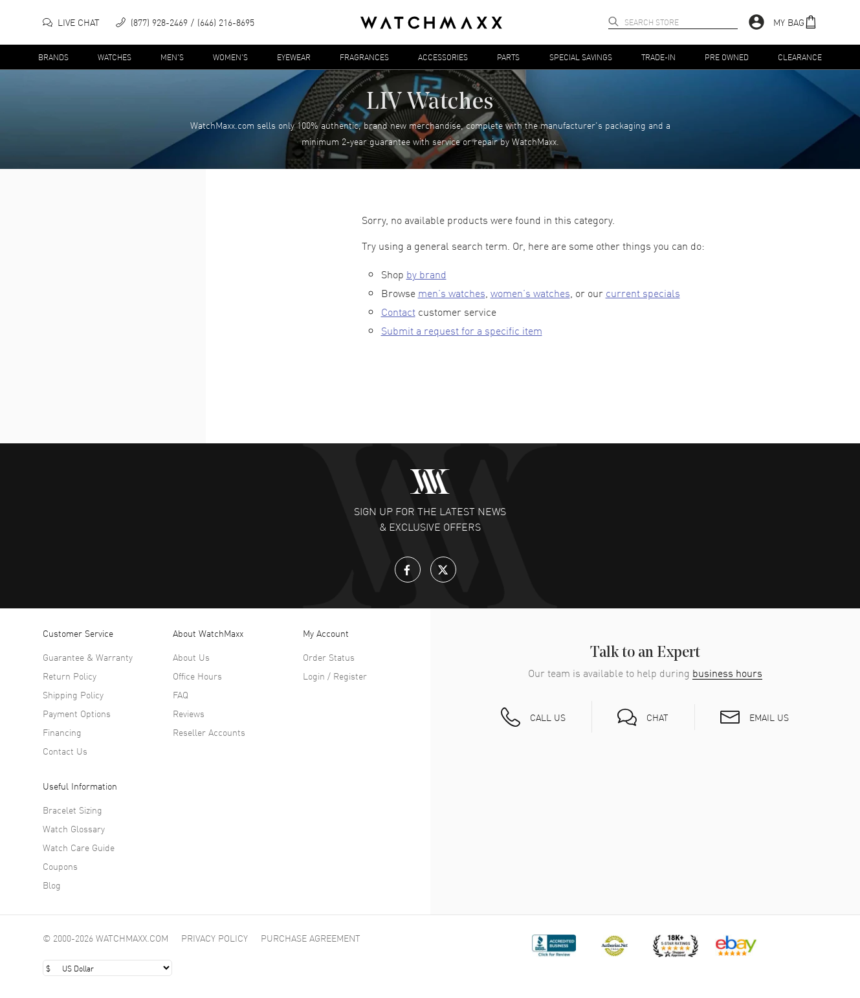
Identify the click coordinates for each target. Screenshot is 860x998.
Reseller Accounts (209, 732)
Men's (172, 56)
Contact (398, 311)
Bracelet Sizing (72, 810)
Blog (52, 885)
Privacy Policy (214, 938)
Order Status (329, 657)
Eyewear (294, 56)
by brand (426, 274)
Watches (114, 56)
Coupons (60, 866)
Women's (230, 56)
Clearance (800, 56)
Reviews (188, 713)
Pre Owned (727, 56)
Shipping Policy (73, 694)
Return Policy (69, 676)
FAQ (180, 694)
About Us (191, 657)
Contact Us (65, 751)
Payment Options (77, 713)
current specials (643, 292)
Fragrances (364, 56)
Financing (62, 732)
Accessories (443, 56)
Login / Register (335, 676)
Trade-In (658, 56)
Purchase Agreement (310, 938)
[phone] (185, 22)
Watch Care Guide (79, 847)
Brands (53, 56)
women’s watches (530, 292)
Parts (508, 56)
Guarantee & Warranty (88, 657)
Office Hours (197, 676)
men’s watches (451, 292)
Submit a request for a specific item (461, 330)
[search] (613, 21)
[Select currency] (107, 968)
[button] (795, 22)
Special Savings (580, 56)
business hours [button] (727, 673)
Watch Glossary (74, 828)
